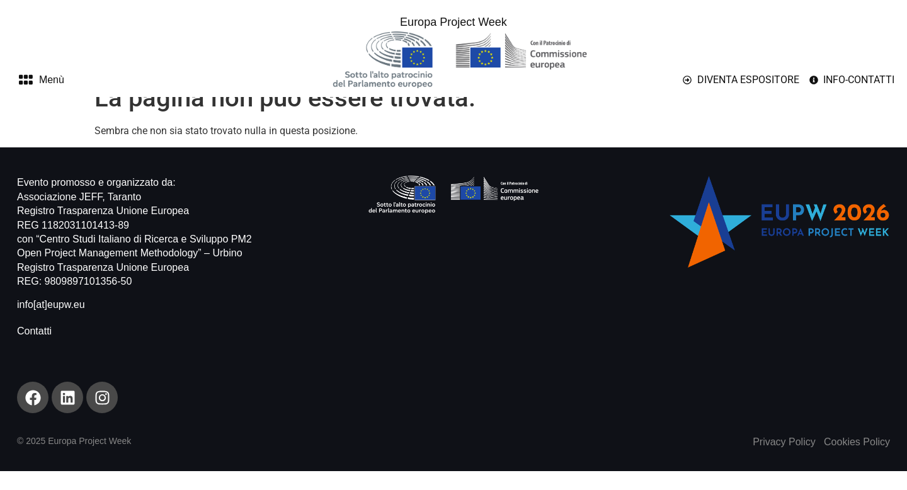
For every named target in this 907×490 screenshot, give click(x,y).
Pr (758, 460)
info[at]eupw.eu (51, 323)
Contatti (34, 350)
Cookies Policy (857, 460)
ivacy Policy (789, 460)
